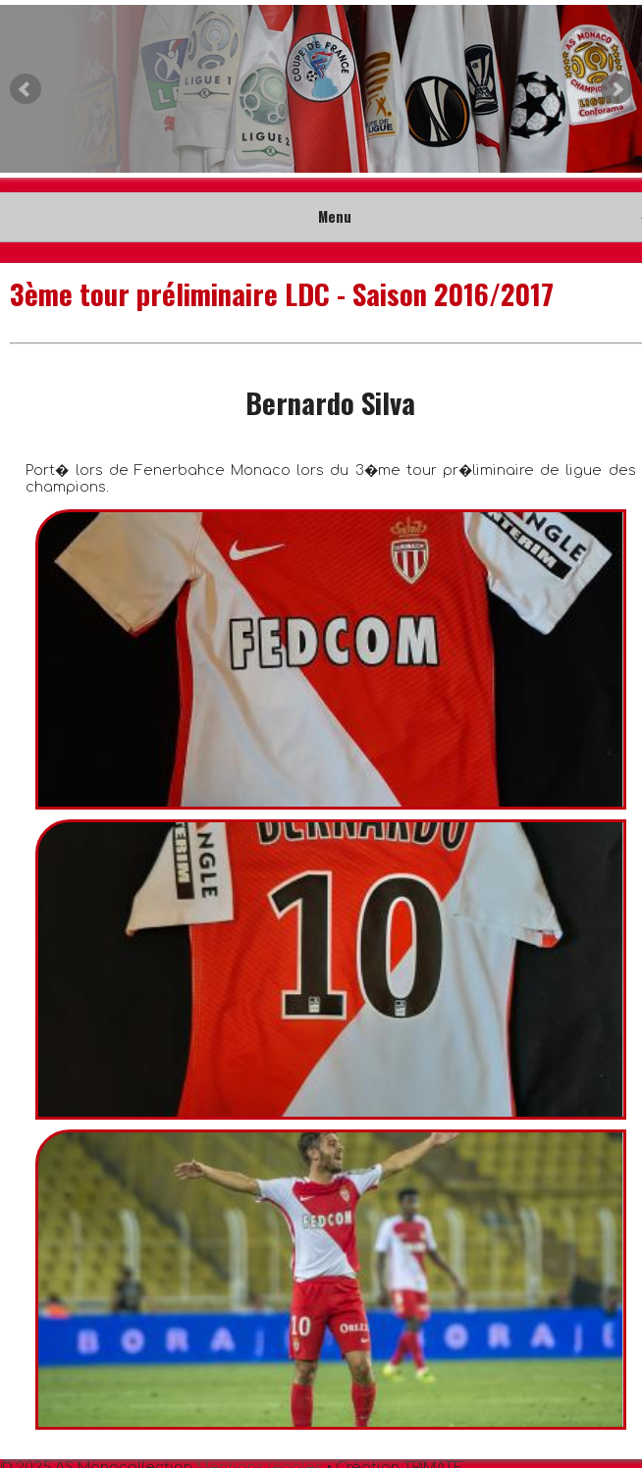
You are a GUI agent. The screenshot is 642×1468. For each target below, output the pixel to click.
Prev (25, 89)
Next (616, 89)
